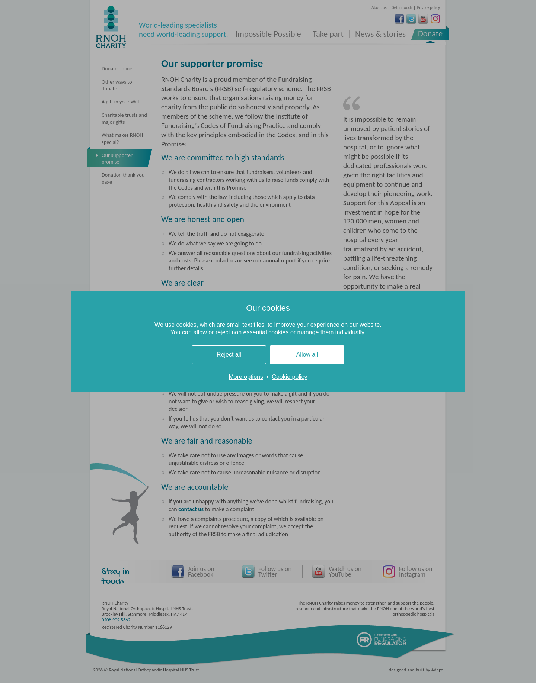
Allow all (307, 354)
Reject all (229, 354)
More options (246, 377)
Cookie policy (289, 377)
